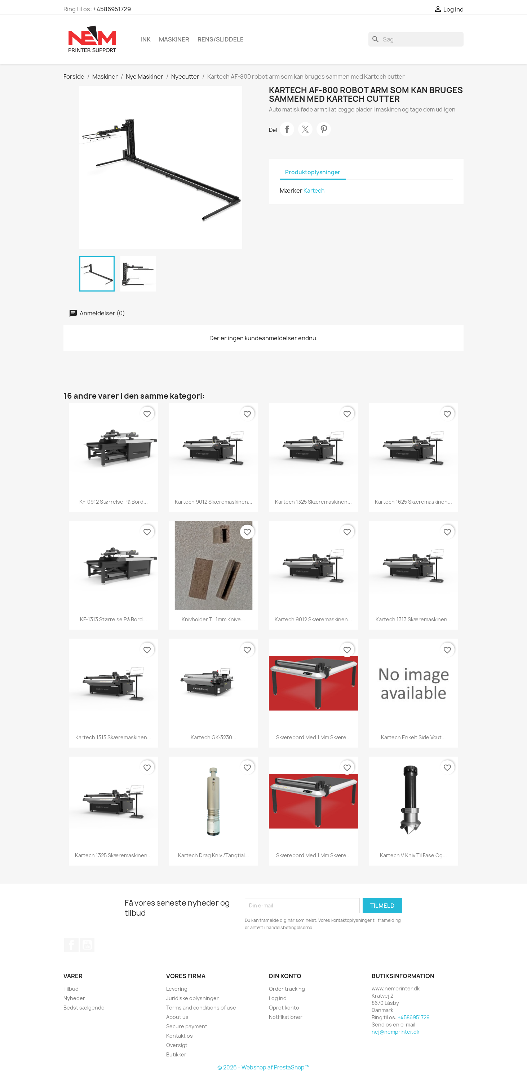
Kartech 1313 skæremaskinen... (414, 619)
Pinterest (323, 129)
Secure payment (186, 1026)
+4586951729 (112, 9)
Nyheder (74, 998)
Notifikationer (285, 1016)
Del (287, 129)
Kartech (314, 190)
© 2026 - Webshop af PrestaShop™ (263, 1067)
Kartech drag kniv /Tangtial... (213, 855)
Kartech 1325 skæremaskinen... (313, 501)
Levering (176, 988)
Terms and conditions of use (201, 1007)
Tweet (305, 129)
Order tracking (287, 988)
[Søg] (416, 39)
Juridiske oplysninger (192, 998)
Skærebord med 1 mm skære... (313, 737)
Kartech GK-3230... (213, 737)
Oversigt (176, 1045)
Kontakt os (179, 1035)
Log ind (278, 998)
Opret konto (284, 1007)
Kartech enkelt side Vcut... (413, 737)
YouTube (87, 945)
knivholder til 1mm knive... (213, 619)
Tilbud (71, 988)
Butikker (176, 1054)
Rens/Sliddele (221, 39)
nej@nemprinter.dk (395, 1031)
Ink (146, 39)
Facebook (71, 945)
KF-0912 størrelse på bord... (113, 501)
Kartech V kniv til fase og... (413, 855)
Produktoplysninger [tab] (312, 172)
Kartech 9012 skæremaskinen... (213, 501)
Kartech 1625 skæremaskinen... (413, 501)
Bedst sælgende (84, 1007)
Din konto (285, 976)
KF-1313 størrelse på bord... (113, 619)
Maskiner (174, 39)
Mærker (291, 190)
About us (177, 1016)
